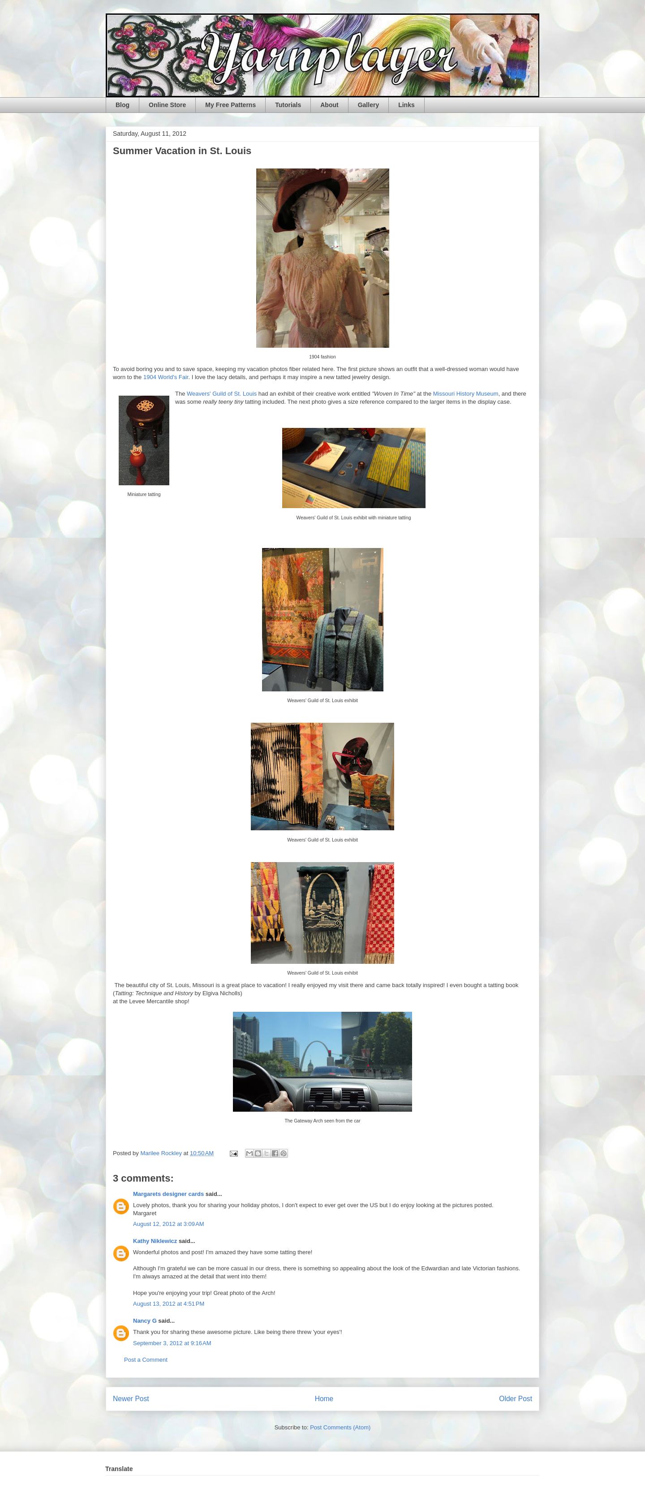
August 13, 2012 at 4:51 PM (168, 1303)
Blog (122, 104)
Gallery (368, 104)
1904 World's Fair (166, 377)
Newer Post (131, 1398)
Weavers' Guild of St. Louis (222, 393)
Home (324, 1398)
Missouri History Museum (466, 393)
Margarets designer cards (168, 1194)
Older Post (515, 1398)
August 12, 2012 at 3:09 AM (168, 1224)
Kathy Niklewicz (155, 1241)
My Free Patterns (230, 104)
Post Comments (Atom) (340, 1427)
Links (406, 104)
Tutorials (288, 104)
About (329, 104)
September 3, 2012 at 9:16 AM (172, 1343)
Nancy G (145, 1320)
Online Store (167, 104)
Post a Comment (146, 1359)
